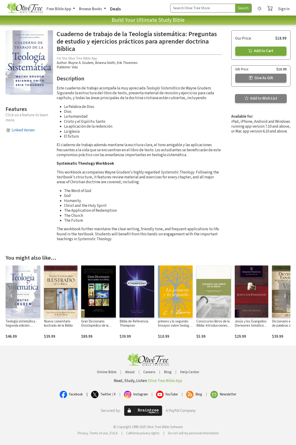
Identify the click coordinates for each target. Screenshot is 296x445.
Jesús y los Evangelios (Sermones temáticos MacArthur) (251, 326)
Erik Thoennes (127, 62)
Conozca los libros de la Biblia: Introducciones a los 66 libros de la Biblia (213, 326)
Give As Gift (261, 78)
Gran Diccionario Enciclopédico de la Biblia (94, 326)
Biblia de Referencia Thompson (134, 323)
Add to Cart (260, 51)
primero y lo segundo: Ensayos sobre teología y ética (174, 326)
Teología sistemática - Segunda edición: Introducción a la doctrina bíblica (21, 328)
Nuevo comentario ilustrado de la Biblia (58, 323)
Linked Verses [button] (23, 130)
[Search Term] (202, 8)
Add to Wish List (261, 98)
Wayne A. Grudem (80, 62)
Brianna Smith (105, 62)
